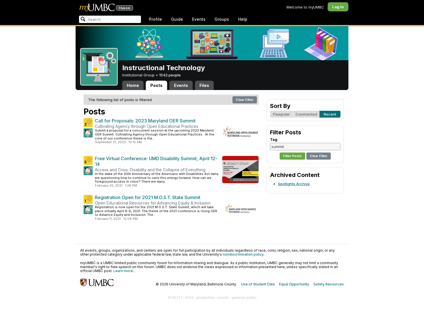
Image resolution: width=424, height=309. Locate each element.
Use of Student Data (258, 284)
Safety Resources (328, 284)
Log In (338, 7)
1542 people (170, 75)
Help (242, 19)
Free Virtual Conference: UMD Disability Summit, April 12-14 (156, 161)
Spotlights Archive (294, 183)
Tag (273, 139)
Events (198, 19)
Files (204, 85)
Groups (222, 19)
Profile (155, 19)
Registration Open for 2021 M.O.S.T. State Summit (147, 197)
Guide (177, 19)
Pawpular (281, 114)
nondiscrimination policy (243, 254)
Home (133, 85)
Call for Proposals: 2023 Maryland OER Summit (145, 121)
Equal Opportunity (294, 284)
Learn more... (124, 271)
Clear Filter (244, 100)
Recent (330, 114)
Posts (156, 85)
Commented (306, 114)
